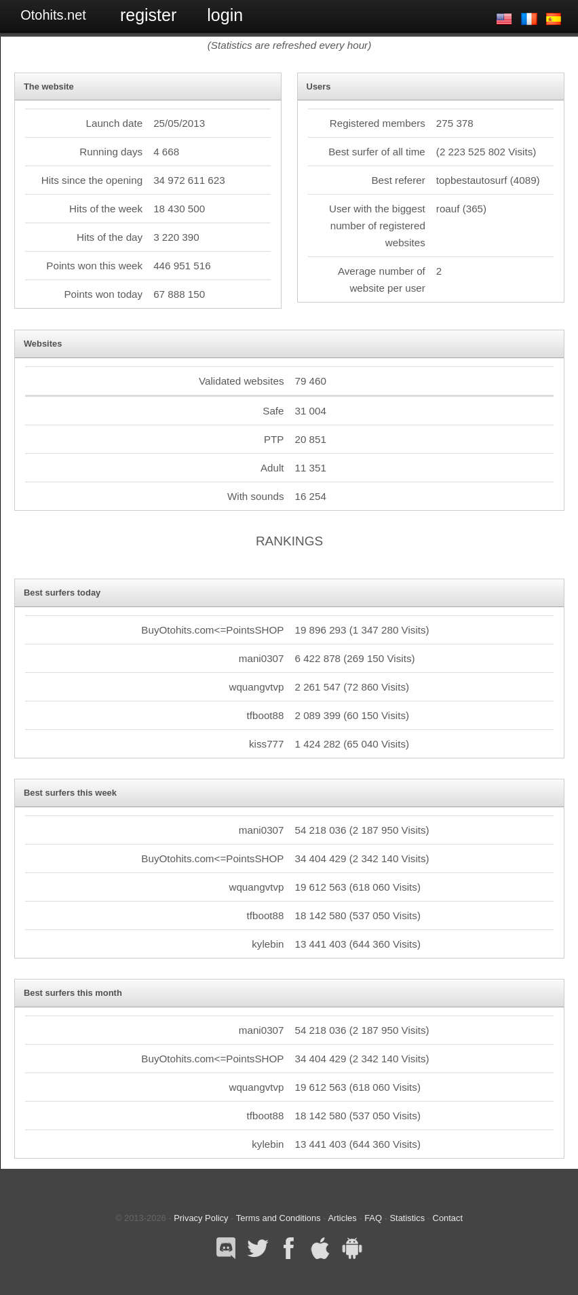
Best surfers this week (70, 793)
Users (319, 86)
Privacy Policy (201, 1218)
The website (49, 86)
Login (225, 14)
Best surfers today (62, 592)
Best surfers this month (73, 993)
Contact (448, 1218)
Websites (43, 344)
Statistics (407, 1218)
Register (148, 14)
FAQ (373, 1218)
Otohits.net (53, 14)
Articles (342, 1218)
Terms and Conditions (278, 1218)
